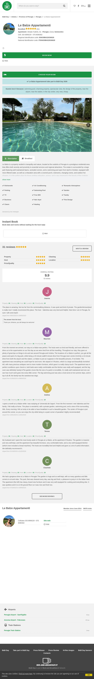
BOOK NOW (28, 55)
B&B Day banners (85, 650)
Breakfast (27, 158)
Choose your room (30, 74)
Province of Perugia (26, 17)
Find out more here (25, 674)
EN (83, 6)
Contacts (47, 653)
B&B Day (5, 17)
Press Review (53, 650)
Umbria (14, 17)
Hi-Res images (68, 650)
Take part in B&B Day (21, 650)
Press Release (38, 650)
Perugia (38, 17)
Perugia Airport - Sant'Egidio (15, 615)
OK (89, 675)
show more (6, 180)
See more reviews (47, 496)
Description (11, 158)
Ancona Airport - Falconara (14, 620)
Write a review (82, 248)
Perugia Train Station (12, 630)
